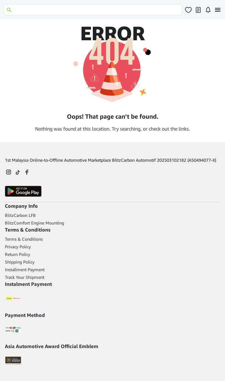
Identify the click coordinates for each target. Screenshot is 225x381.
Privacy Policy (18, 246)
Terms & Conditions (24, 239)
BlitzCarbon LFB (20, 215)
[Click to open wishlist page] (188, 9)
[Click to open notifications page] (208, 9)
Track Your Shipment (24, 277)
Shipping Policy (19, 261)
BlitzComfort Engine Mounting (34, 222)
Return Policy (17, 254)
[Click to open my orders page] (198, 9)
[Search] (93, 9)
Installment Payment (25, 269)
